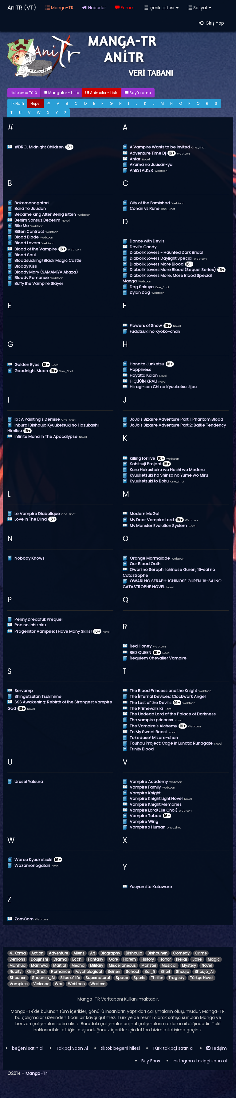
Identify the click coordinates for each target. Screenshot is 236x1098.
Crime (200, 953)
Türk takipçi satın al (173, 1048)
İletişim (216, 1048)
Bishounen (157, 953)
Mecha (78, 965)
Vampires (19, 983)
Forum (125, 8)
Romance (60, 971)
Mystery (189, 965)
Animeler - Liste (101, 92)
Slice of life (70, 977)
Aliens (79, 953)
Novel (207, 965)
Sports (139, 977)
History (147, 959)
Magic (214, 959)
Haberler (94, 8)
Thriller (157, 977)
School (132, 971)
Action (37, 953)
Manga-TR (59, 8)
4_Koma (18, 953)
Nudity (16, 971)
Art (92, 953)
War (58, 983)
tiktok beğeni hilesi (120, 1048)
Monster (148, 965)
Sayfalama (138, 92)
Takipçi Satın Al (72, 1048)
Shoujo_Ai (204, 971)
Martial (59, 965)
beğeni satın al (27, 1048)
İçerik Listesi (161, 8)
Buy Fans (150, 1061)
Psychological (88, 971)
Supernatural (97, 977)
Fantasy (95, 959)
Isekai (181, 959)
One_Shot (36, 971)
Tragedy (176, 977)
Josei (197, 959)
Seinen (114, 971)
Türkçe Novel (201, 977)
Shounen (18, 977)
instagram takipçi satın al (200, 1061)
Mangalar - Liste (61, 92)
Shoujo (182, 971)
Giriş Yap (211, 23)
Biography (110, 953)
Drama (60, 959)
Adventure (58, 953)
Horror (165, 959)
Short (165, 971)
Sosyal (199, 8)
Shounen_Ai (43, 977)
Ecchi (77, 959)
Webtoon (76, 983)
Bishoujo (134, 953)
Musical (169, 965)
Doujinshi (39, 959)
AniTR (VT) (21, 7)
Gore (113, 959)
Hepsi (35, 103)
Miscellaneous (122, 965)
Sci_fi (149, 971)
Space (122, 977)
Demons (17, 959)
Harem (129, 959)
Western (97, 983)
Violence (41, 983)
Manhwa (39, 965)
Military (96, 965)
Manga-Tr (36, 1073)
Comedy (181, 953)
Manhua (18, 965)
